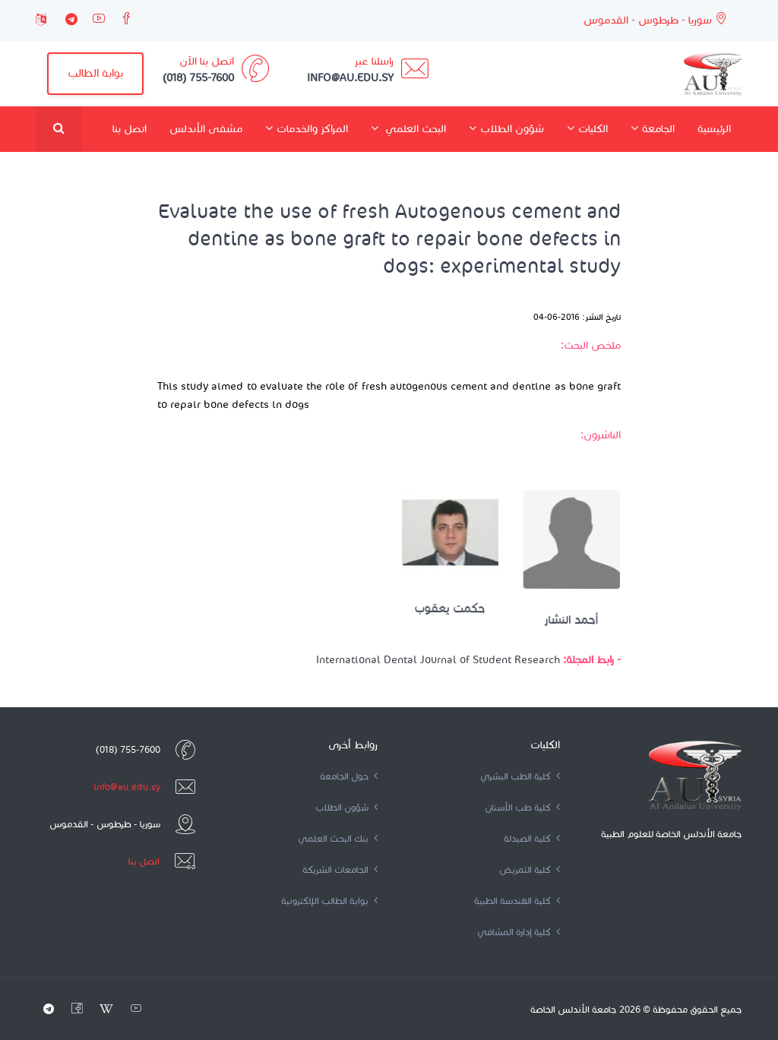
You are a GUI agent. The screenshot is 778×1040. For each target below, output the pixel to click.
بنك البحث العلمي (338, 838)
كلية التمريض (529, 869)
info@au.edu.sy (126, 786)
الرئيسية (714, 128)
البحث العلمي (408, 128)
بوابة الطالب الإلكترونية (329, 900)
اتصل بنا (129, 128)
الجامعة (653, 128)
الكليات (587, 128)
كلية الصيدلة (532, 838)
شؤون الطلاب (506, 128)
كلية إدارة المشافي (518, 931)
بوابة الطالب (95, 73)
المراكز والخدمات (306, 128)
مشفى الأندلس (205, 128)
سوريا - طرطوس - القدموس (655, 19)
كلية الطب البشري (520, 776)
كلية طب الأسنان (522, 807)
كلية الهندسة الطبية (517, 900)
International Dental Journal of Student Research (438, 659)
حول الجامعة (349, 776)
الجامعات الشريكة (340, 869)
